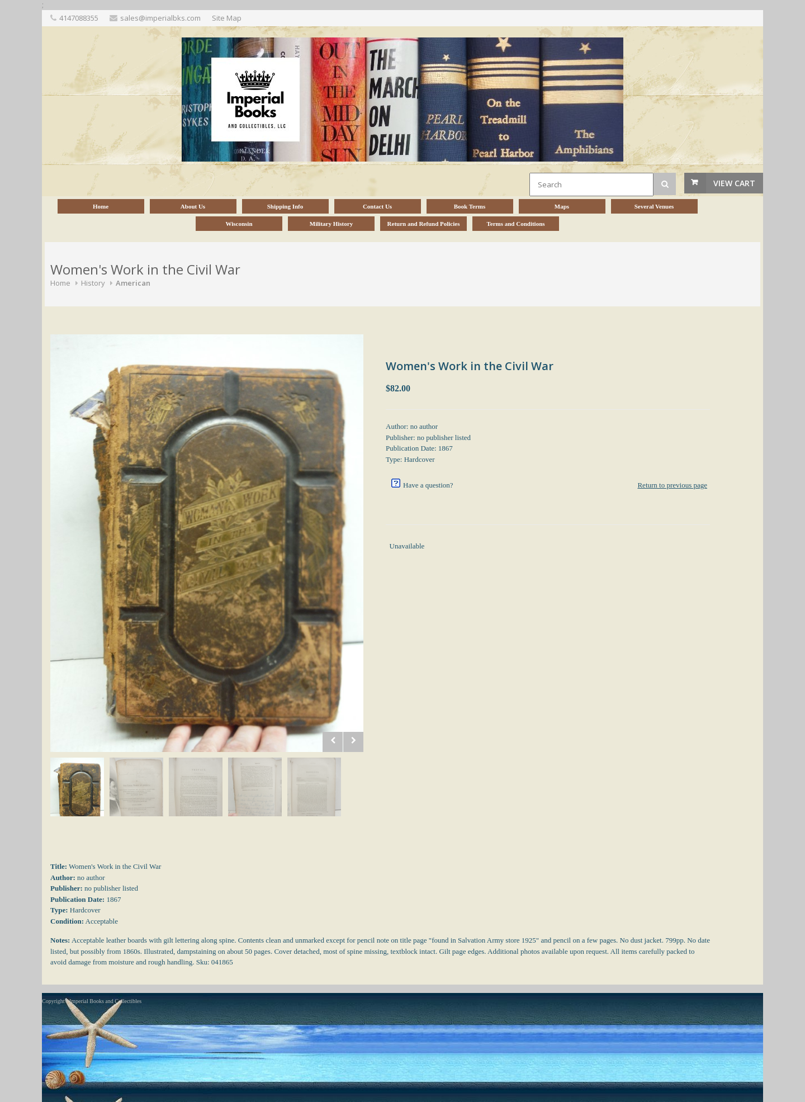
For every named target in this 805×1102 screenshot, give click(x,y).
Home (60, 283)
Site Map (227, 18)
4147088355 (78, 18)
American (133, 283)
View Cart (734, 183)
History (93, 283)
